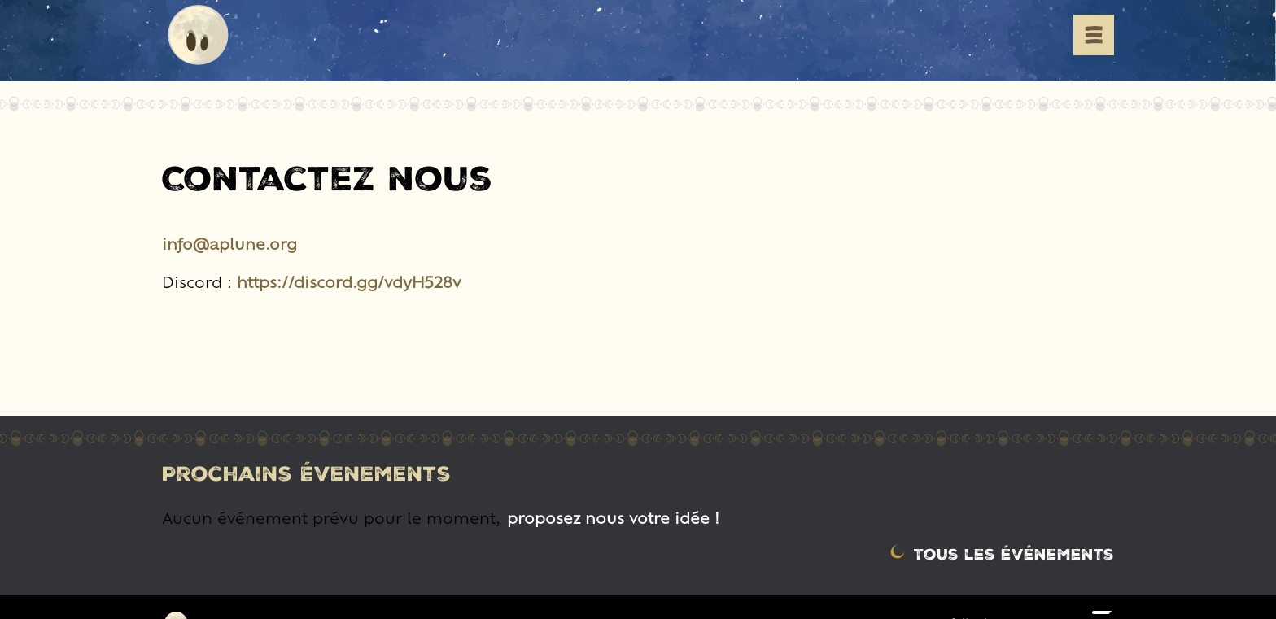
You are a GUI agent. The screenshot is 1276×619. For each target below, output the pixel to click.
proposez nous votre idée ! (613, 517)
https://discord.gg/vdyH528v (349, 281)
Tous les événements (1014, 554)
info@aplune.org (229, 243)
